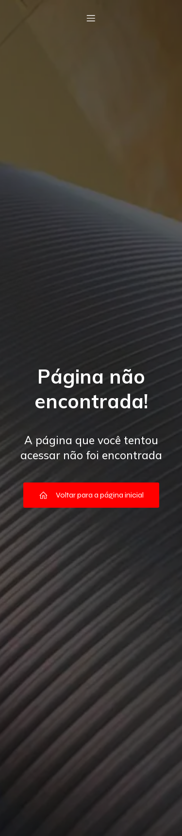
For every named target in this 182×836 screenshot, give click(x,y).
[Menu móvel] (91, 18)
